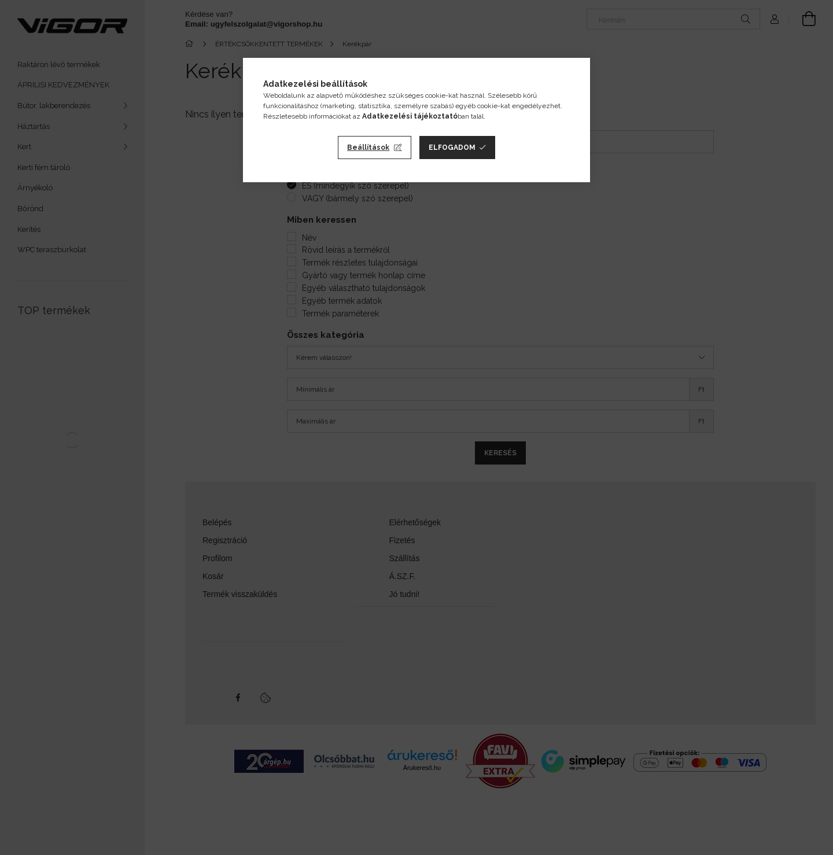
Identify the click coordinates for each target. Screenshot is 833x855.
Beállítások (368, 147)
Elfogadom (452, 147)
